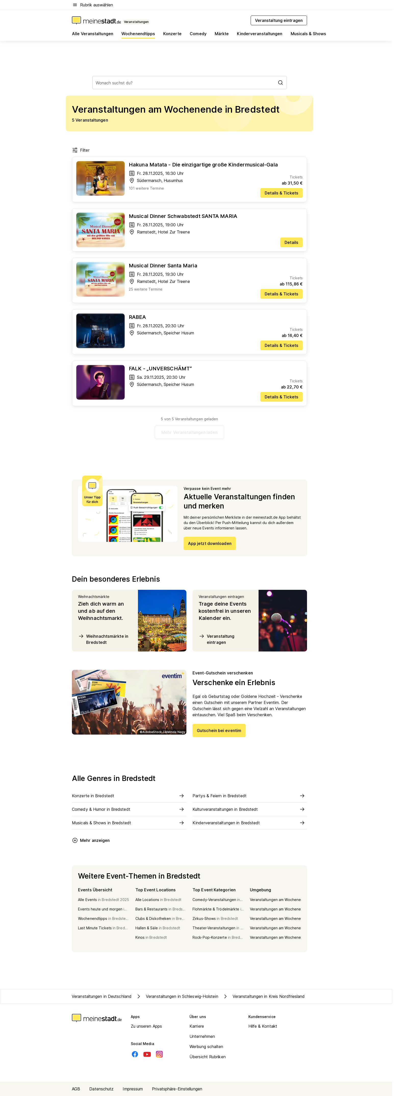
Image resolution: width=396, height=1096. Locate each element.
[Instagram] (159, 1054)
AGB (76, 1088)
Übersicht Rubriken (207, 1056)
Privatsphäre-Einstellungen (177, 1088)
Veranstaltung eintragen (216, 639)
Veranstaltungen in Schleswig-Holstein (177, 996)
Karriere (196, 1026)
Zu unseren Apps (146, 1026)
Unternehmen (202, 1036)
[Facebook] (135, 1054)
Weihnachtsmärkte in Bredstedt (103, 639)
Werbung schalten (206, 1046)
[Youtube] (147, 1054)
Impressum (133, 1088)
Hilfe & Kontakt (262, 1026)
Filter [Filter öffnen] (81, 150)
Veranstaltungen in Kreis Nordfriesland (263, 996)
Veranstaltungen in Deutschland (102, 996)
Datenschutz (101, 1088)
